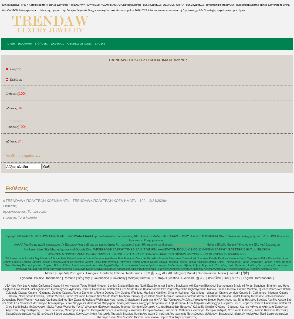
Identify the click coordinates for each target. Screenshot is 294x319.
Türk (226, 278)
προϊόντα (25, 43)
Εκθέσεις (57, 43)
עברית (236, 278)
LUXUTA (129, 254)
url (59, 249)
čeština (174, 278)
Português (77, 273)
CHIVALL (250, 249)
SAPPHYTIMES (124, 249)
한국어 (201, 278)
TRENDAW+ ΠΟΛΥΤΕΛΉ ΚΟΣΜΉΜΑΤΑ (190, 236)
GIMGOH (263, 249)
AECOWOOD (100, 254)
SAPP (140, 254)
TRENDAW (82, 254)
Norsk (222, 273)
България (160, 278)
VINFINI (151, 249)
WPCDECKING (197, 254)
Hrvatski (145, 278)
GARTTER (235, 249)
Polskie (39, 278)
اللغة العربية (164, 273)
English (248, 278)
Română (69, 278)
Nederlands (134, 273)
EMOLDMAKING (202, 249)
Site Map (50, 249)
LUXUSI (116, 254)
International (263, 278)
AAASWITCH (167, 249)
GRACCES (166, 254)
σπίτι (11, 43)
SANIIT (140, 249)
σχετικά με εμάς (79, 43)
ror (67, 249)
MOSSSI (68, 254)
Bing (89, 249)
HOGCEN (54, 254)
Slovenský (118, 278)
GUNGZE (151, 254)
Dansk (191, 273)
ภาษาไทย (214, 278)
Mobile (49, 273)
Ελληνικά (187, 278)
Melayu (133, 278)
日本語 (149, 273)
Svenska (234, 273)
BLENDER (216, 254)
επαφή (99, 43)
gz (63, 249)
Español (62, 273)
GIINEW (180, 254)
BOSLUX (183, 249)
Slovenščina (100, 278)
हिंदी (245, 273)
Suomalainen (207, 273)
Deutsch (106, 273)
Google (81, 249)
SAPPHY (221, 249)
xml (72, 249)
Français (92, 273)
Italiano (119, 273)
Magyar (179, 273)
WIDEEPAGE (102, 249)
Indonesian (53, 278)
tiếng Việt (83, 278)
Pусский (26, 278)
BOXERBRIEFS (235, 254)
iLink (40, 249)
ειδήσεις (41, 43)
